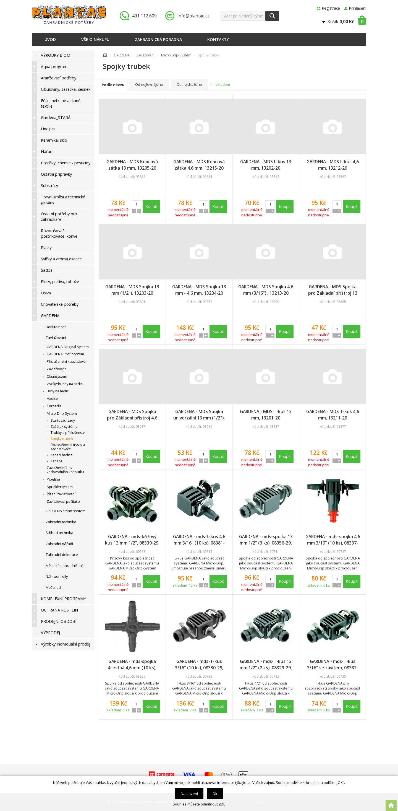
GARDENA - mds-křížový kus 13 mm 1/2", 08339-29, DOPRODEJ (132, 539)
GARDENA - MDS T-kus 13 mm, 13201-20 (266, 414)
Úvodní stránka (105, 56)
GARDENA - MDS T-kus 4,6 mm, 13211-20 (332, 414)
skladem (223, 84)
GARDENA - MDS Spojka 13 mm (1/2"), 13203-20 (132, 290)
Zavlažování (145, 55)
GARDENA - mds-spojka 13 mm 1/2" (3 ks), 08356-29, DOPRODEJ (266, 539)
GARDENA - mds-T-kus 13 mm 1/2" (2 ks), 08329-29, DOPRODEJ (266, 664)
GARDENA (122, 55)
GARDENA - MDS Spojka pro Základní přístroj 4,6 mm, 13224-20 (132, 414)
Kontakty (218, 39)
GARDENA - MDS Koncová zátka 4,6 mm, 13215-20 (199, 165)
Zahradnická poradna (158, 39)
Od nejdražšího (189, 84)
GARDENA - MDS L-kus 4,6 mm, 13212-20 (333, 165)
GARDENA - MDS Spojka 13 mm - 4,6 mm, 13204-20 (199, 290)
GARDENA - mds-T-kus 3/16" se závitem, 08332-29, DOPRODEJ (332, 664)
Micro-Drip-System (176, 55)
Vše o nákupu (95, 39)
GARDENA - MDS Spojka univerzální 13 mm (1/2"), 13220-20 (199, 414)
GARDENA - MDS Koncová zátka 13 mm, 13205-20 (132, 165)
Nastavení (189, 793)
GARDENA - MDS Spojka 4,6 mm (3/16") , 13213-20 (265, 290)
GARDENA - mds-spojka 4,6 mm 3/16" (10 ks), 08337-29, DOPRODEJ (332, 539)
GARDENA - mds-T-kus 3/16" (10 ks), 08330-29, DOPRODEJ (199, 664)
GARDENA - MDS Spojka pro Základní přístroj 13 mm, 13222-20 (332, 290)
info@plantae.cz (193, 16)
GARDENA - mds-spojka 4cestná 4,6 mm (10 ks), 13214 (132, 664)
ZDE (222, 804)
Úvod (50, 39)
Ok (215, 793)
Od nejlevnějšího (149, 84)
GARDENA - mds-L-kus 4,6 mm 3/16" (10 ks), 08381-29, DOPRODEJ (199, 539)
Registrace (331, 8)
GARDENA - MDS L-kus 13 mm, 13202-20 (265, 165)
